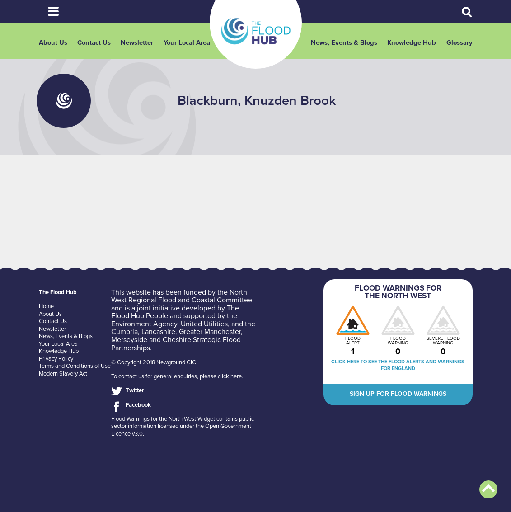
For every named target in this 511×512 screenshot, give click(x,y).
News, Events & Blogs (344, 43)
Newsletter (137, 43)
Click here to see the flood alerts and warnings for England (397, 365)
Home (46, 306)
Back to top (488, 489)
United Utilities (204, 324)
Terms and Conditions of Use (75, 366)
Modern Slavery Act (63, 373)
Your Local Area (187, 43)
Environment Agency (144, 324)
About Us (53, 43)
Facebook (138, 405)
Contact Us (94, 43)
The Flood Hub (256, 31)
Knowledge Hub (411, 43)
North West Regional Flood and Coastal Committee (181, 296)
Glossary (459, 43)
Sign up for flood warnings (398, 394)
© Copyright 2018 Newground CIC (153, 362)
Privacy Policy (56, 358)
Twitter (135, 390)
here (236, 376)
